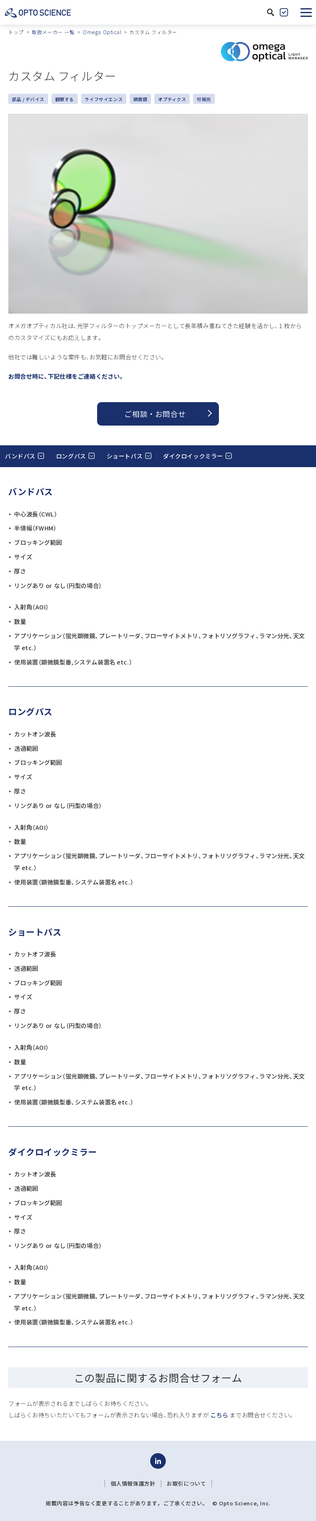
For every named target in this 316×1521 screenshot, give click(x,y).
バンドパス (20, 455)
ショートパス (124, 455)
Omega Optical (102, 31)
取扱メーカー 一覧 (53, 31)
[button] (306, 12)
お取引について (186, 1483)
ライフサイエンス (103, 99)
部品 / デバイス (28, 99)
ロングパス (71, 455)
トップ (16, 31)
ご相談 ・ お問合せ (155, 413)
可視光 (204, 99)
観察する (64, 99)
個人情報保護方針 (133, 1483)
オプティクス (172, 99)
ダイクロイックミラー (193, 455)
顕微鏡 (140, 99)
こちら (219, 1414)
